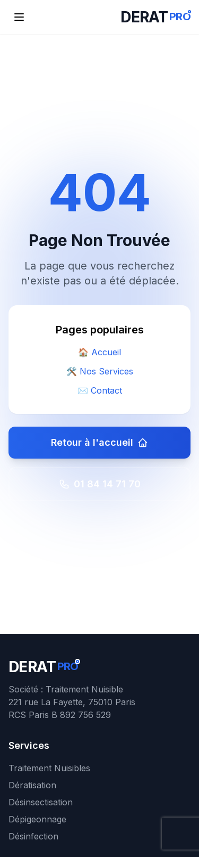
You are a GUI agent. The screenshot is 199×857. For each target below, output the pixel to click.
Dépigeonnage (37, 819)
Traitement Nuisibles (49, 768)
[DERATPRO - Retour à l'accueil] (155, 17)
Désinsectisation (40, 802)
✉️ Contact (99, 390)
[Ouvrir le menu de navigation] (19, 17)
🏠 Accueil (99, 352)
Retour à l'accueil (99, 442)
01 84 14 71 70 (100, 483)
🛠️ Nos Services (99, 371)
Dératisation (32, 785)
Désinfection (33, 836)
